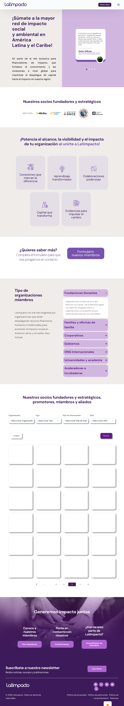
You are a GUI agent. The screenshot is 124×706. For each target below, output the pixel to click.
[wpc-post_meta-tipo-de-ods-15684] (103, 420)
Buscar (106, 436)
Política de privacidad (76, 695)
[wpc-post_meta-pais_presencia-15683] (75, 420)
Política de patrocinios (98, 695)
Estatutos (114, 698)
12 (88, 584)
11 (80, 584)
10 (72, 584)
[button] (86, 69)
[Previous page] (36, 584)
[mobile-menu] (117, 5)
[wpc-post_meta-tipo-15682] (48, 420)
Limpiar (16, 436)
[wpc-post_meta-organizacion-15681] (21, 420)
